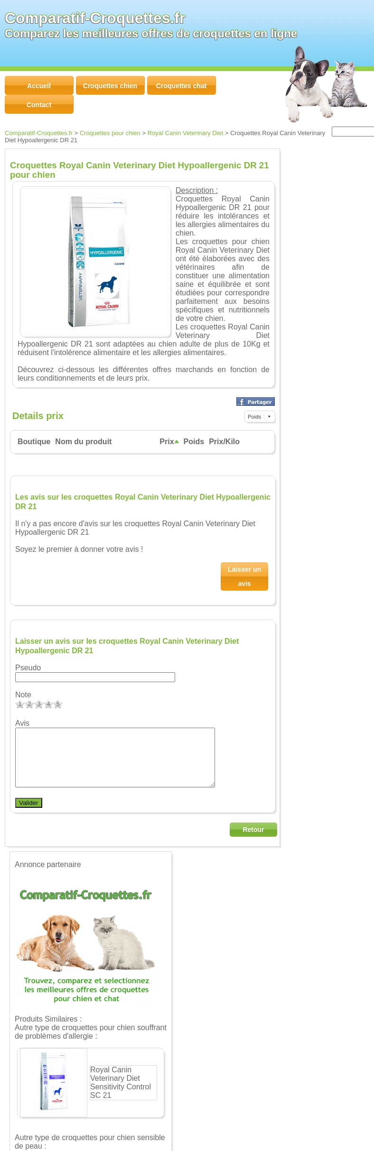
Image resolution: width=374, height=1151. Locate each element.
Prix (168, 442)
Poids (194, 442)
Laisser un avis (244, 576)
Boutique (34, 442)
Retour (253, 841)
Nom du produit (83, 442)
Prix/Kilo (224, 442)
